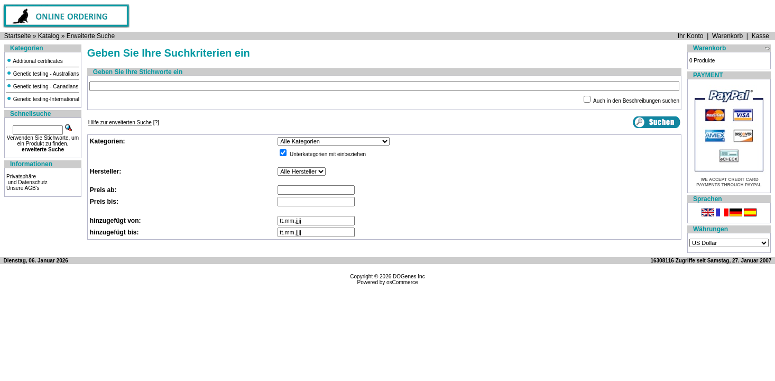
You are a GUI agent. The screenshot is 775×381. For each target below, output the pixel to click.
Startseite (17, 36)
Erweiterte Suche (91, 36)
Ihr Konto (691, 36)
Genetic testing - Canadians (42, 86)
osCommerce (402, 282)
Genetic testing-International (42, 99)
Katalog (49, 36)
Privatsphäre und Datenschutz (27, 179)
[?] (123, 122)
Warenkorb (727, 36)
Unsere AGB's (23, 188)
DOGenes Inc (409, 276)
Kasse (760, 36)
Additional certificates (34, 61)
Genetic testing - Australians (42, 74)
